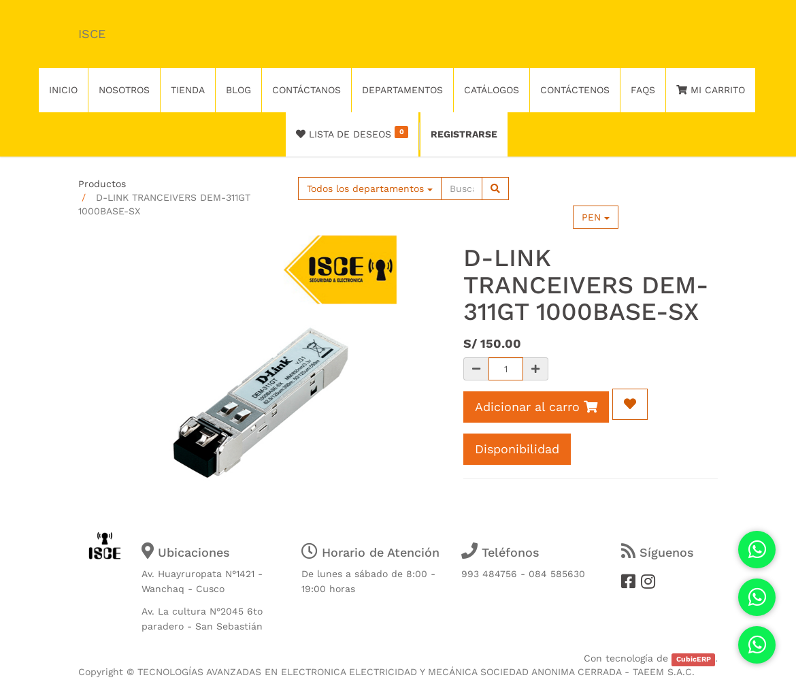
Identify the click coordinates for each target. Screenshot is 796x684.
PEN (596, 217)
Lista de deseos (352, 133)
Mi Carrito (710, 89)
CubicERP (693, 659)
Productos (102, 183)
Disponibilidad (517, 449)
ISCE (91, 34)
